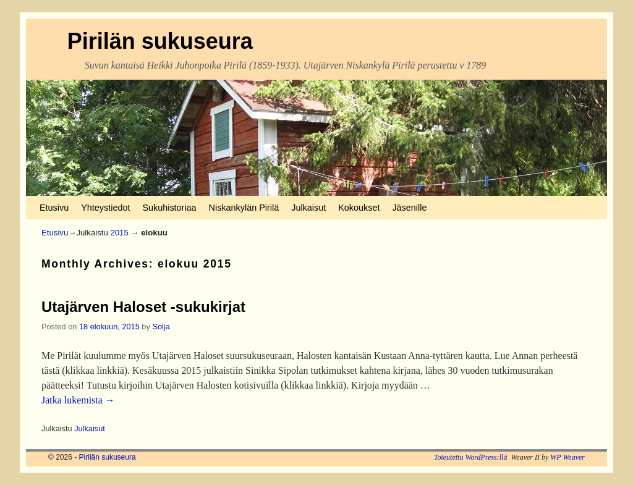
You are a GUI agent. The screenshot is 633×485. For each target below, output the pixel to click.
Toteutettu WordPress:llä (471, 457)
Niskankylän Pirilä (244, 208)
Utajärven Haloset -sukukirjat (143, 306)
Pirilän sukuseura (160, 41)
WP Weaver (567, 457)
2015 (119, 232)
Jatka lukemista (78, 400)
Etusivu (54, 208)
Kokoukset (359, 208)
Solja (160, 326)
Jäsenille (409, 208)
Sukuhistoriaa (169, 208)
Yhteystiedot (105, 208)
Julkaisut (308, 208)
